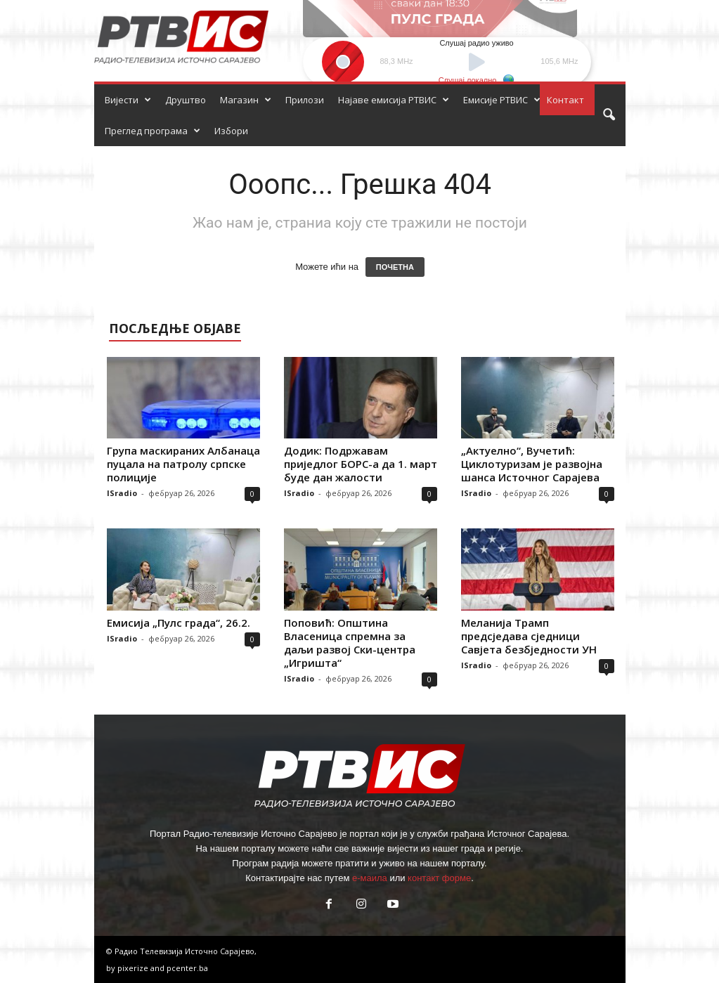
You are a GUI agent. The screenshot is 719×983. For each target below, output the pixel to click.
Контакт (565, 99)
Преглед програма (152, 130)
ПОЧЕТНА (395, 267)
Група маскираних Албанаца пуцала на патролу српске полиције (183, 463)
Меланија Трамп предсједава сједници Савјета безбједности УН (529, 636)
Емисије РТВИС (501, 99)
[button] (608, 115)
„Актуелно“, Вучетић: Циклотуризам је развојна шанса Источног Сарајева (531, 463)
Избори (231, 130)
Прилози (304, 99)
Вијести (128, 99)
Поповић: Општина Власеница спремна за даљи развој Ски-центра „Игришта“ (349, 643)
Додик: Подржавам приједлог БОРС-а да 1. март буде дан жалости (360, 463)
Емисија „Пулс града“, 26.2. (178, 623)
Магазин (245, 99)
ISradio (122, 493)
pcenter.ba (187, 968)
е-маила (369, 878)
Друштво (185, 99)
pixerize (133, 968)
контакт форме (439, 878)
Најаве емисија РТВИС (393, 99)
